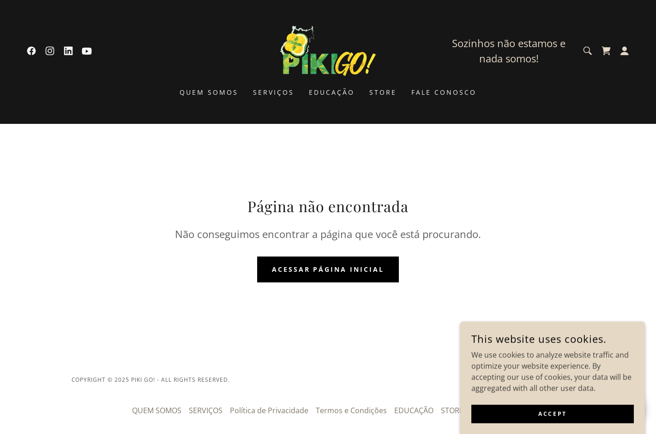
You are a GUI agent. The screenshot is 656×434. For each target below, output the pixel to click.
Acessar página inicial (328, 269)
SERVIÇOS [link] (273, 92)
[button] (624, 51)
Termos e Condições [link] (351, 410)
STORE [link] (383, 92)
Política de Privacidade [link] (269, 410)
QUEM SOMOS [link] (209, 92)
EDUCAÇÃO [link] (332, 92)
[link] (31, 51)
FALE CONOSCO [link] (443, 92)
